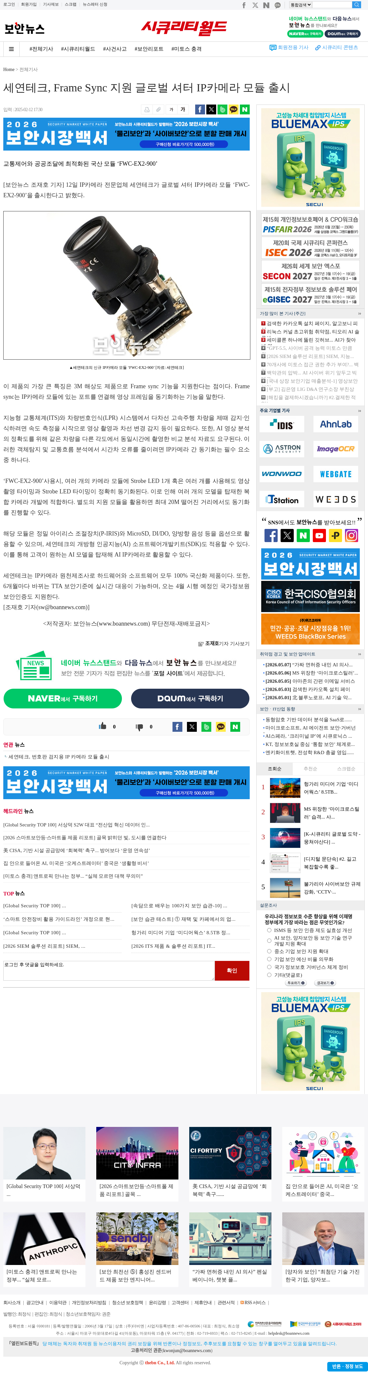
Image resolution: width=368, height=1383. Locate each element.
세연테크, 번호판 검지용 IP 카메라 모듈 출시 (59, 756)
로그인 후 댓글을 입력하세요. (109, 971)
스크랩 (71, 4)
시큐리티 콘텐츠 (340, 47)
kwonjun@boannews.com (187, 1350)
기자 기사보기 (224, 643)
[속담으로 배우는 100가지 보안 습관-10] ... (179, 905)
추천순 (310, 768)
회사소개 (11, 1302)
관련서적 (226, 1302)
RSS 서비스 (254, 1302)
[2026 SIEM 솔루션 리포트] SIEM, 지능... (310, 356)
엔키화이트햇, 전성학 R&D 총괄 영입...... (309, 752)
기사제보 (51, 4)
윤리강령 (157, 1302)
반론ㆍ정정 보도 (347, 1366)
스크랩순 (346, 768)
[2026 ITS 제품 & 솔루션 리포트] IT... (173, 946)
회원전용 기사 (293, 47)
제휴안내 (203, 1302)
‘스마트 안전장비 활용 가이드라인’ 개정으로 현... (58, 919)
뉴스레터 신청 (95, 4)
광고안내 (34, 1302)
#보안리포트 (149, 49)
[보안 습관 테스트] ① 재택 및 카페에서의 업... (183, 919)
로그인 (9, 4)
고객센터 (180, 1302)
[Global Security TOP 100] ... (34, 905)
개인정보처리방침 (89, 1302)
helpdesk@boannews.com (288, 1333)
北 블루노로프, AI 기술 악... (308, 697)
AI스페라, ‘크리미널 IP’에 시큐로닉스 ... (308, 736)
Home (8, 69)
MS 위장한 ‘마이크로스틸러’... (311, 673)
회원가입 (29, 4)
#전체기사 (41, 49)
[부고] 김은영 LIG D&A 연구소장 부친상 (310, 389)
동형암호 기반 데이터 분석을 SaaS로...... (308, 719)
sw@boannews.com (62, 607)
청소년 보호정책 (127, 1302)
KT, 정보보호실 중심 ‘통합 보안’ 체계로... (310, 744)
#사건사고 (115, 49)
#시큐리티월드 (78, 49)
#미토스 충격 (187, 49)
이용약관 (57, 1302)
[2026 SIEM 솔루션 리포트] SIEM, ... (44, 946)
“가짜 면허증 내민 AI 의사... (309, 664)
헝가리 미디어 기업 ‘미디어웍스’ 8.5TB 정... (180, 932)
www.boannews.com (123, 623)
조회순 (275, 768)
